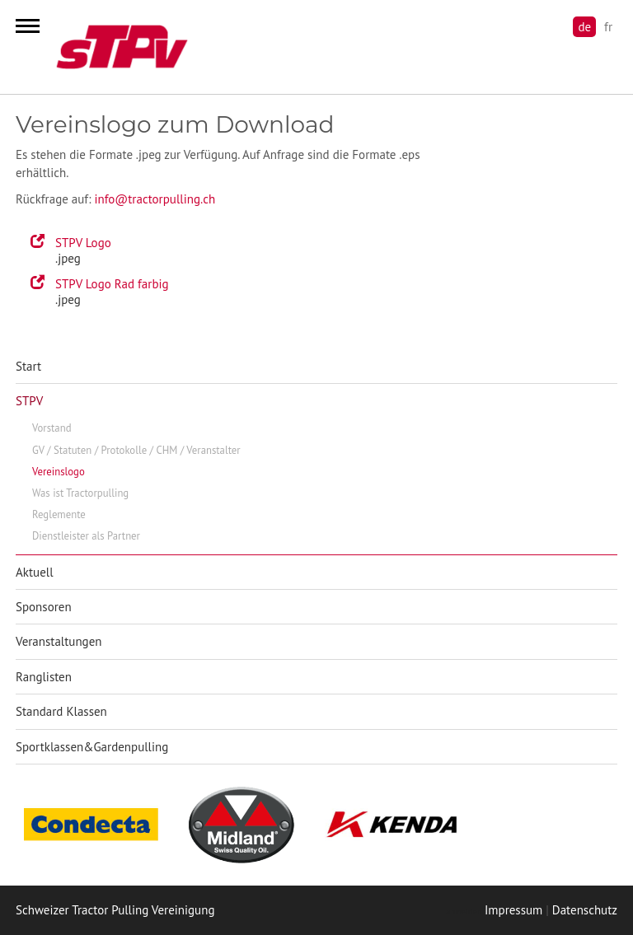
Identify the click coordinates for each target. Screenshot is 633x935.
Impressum (513, 910)
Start (28, 366)
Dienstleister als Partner (86, 536)
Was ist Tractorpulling (80, 493)
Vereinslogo (58, 472)
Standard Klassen (61, 711)
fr (608, 27)
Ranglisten (44, 677)
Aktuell (35, 572)
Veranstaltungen (59, 641)
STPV (29, 401)
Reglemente (59, 514)
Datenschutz (584, 910)
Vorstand (52, 428)
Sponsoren (44, 607)
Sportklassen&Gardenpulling (92, 747)
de (584, 27)
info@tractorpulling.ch (154, 199)
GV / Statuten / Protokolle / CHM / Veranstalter (136, 450)
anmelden (463, 911)
